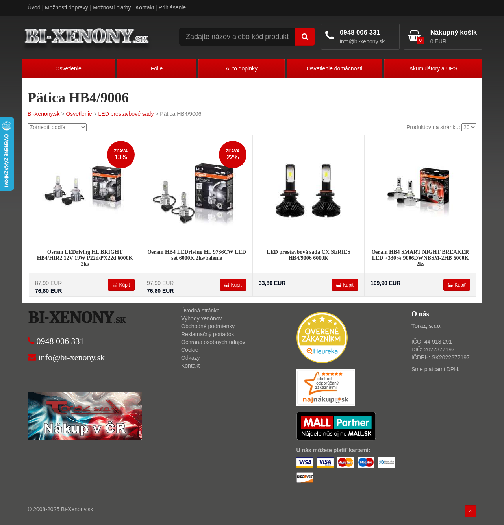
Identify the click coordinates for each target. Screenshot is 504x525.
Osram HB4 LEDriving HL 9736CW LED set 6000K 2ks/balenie (196, 255)
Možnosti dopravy (66, 7)
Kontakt (144, 7)
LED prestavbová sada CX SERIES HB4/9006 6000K (308, 255)
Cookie (189, 350)
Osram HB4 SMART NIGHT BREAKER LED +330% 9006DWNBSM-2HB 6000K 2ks (420, 258)
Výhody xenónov (201, 318)
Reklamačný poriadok (207, 334)
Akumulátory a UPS (433, 68)
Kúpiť (121, 285)
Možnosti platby (112, 7)
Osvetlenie (69, 68)
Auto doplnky (242, 68)
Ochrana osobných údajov (213, 342)
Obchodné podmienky (208, 326)
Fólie (157, 68)
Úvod (34, 7)
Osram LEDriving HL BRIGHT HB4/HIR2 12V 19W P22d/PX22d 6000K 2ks (85, 258)
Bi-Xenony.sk (43, 114)
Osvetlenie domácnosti (335, 68)
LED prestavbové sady (126, 114)
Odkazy (190, 358)
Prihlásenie (172, 7)
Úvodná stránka (200, 310)
